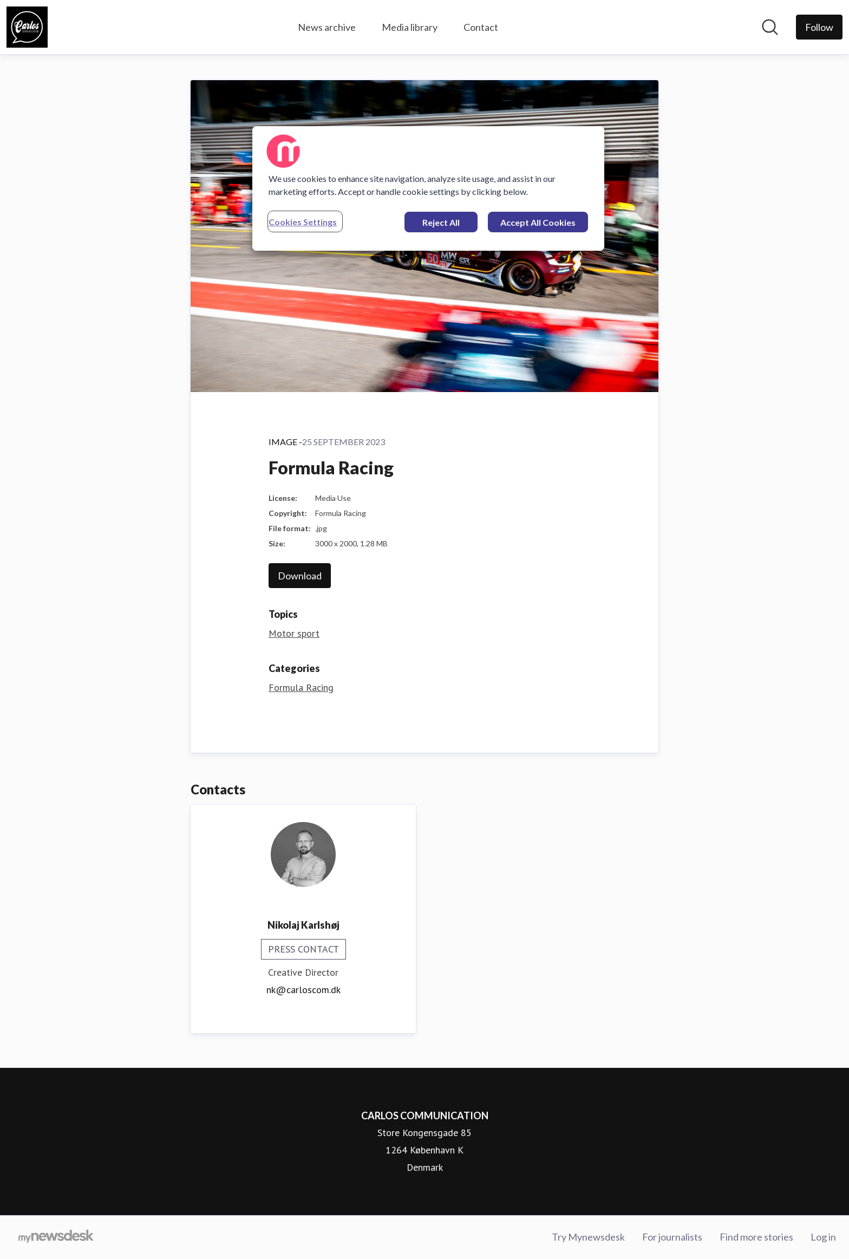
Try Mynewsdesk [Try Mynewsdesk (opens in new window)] (588, 1237)
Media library (409, 27)
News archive (327, 27)
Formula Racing (301, 687)
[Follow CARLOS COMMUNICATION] (819, 27)
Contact (480, 27)
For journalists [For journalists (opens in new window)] (672, 1237)
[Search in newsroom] (770, 27)
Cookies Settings (303, 222)
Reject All (441, 222)
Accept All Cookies (538, 222)
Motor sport (294, 633)
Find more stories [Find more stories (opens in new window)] (756, 1237)
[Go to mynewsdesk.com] (56, 1237)
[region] (428, 188)
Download (300, 576)
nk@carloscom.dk (303, 989)
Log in (823, 1237)
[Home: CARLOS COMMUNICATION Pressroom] (27, 27)
